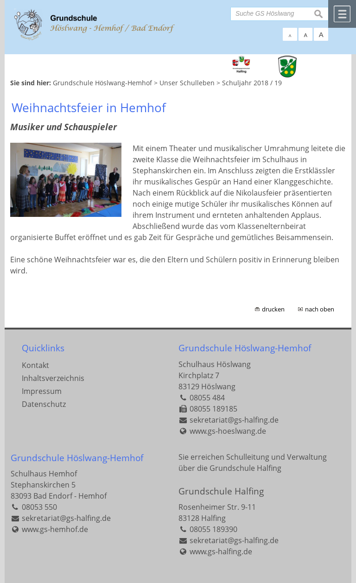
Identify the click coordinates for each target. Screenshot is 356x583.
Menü (342, 14)
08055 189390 (213, 529)
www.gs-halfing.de (221, 551)
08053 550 (39, 507)
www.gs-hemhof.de (55, 529)
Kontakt (35, 365)
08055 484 (207, 398)
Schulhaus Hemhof (44, 474)
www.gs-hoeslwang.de (228, 431)
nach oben (319, 309)
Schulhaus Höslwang (214, 364)
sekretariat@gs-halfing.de (234, 420)
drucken (273, 309)
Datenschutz (44, 404)
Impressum (42, 391)
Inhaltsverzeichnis (53, 378)
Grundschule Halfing (221, 491)
